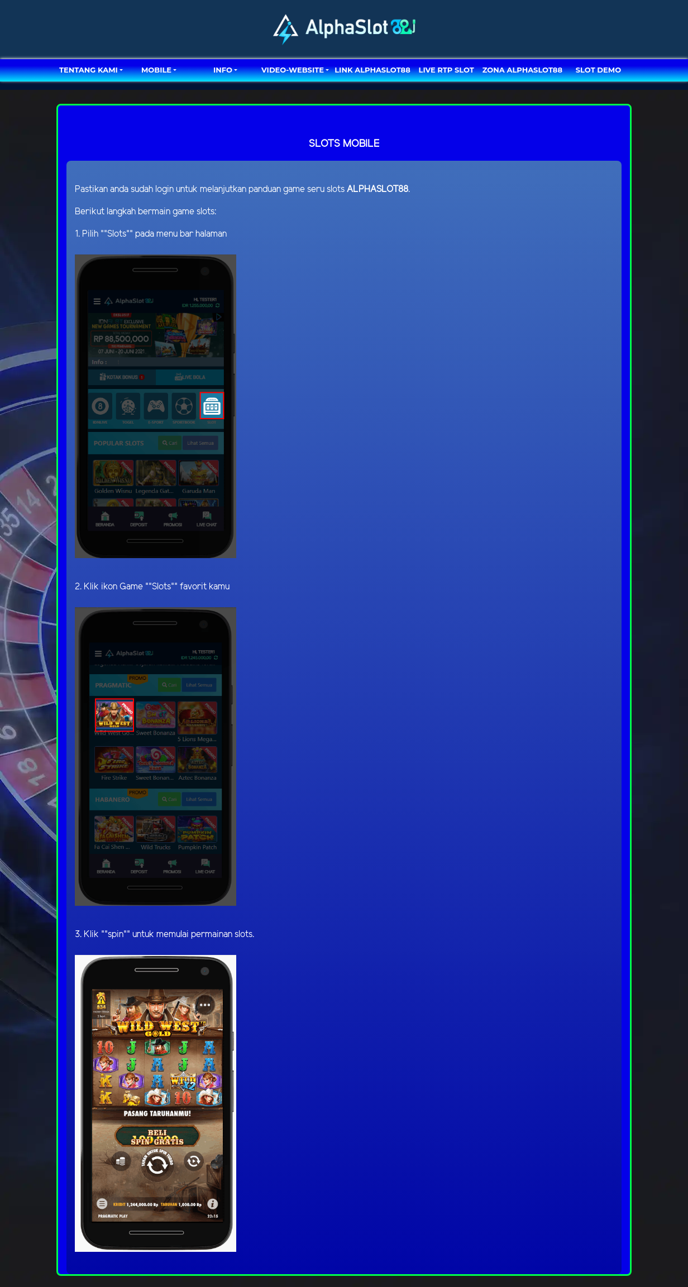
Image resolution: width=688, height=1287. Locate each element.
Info (222, 69)
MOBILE (156, 69)
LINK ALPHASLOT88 (372, 69)
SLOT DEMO (598, 69)
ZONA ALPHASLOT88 (522, 69)
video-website (292, 69)
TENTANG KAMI (88, 69)
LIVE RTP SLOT (446, 69)
